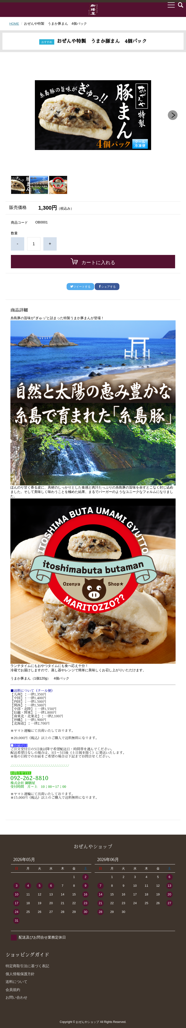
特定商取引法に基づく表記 (27, 966)
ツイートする (80, 286)
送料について (16, 982)
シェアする (107, 286)
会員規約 (13, 990)
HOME (14, 23)
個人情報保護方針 (20, 974)
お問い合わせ (16, 997)
